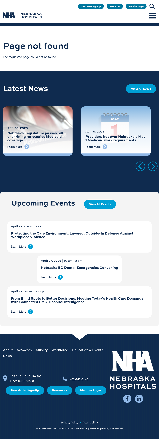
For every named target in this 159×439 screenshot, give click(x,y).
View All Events (100, 204)
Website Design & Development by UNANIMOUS (99, 428)
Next (153, 166)
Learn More (18, 246)
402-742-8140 (79, 379)
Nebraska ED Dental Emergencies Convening (79, 267)
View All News (141, 89)
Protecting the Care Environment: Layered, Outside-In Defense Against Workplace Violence (72, 235)
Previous (140, 166)
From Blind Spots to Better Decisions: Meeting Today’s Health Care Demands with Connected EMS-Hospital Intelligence (77, 300)
